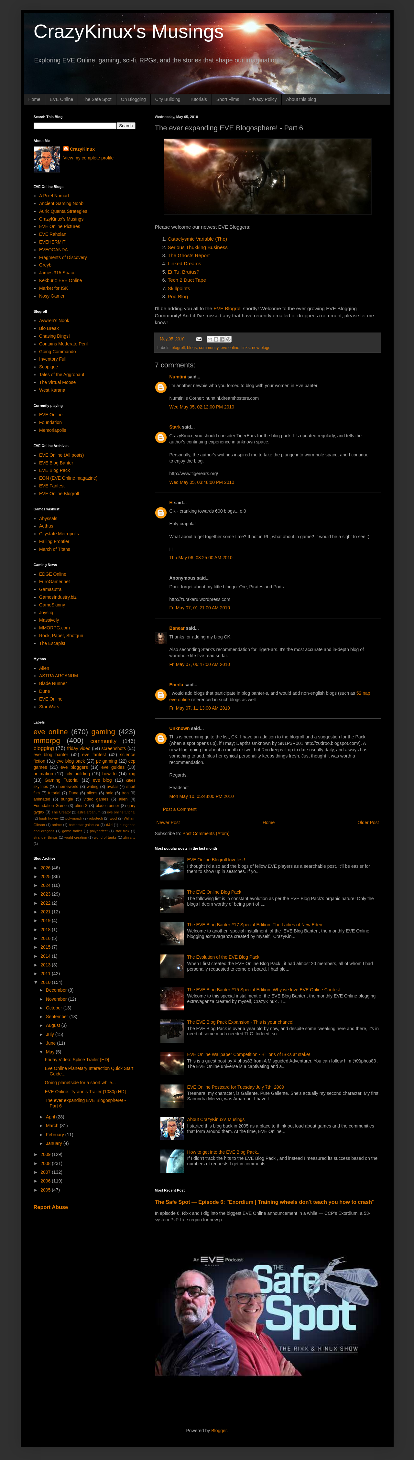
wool (113, 818)
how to (109, 773)
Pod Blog (178, 296)
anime (56, 825)
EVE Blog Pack (54, 470)
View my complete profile (88, 157)
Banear (177, 628)
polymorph (73, 818)
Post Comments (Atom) (205, 833)
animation (43, 773)
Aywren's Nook (54, 320)
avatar (112, 786)
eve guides (113, 767)
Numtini (177, 376)
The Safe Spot (97, 99)
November (57, 999)
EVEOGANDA (53, 249)
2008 (46, 1163)
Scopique (48, 366)
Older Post (368, 822)
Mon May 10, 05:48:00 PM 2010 (201, 796)
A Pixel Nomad (54, 195)
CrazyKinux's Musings (129, 31)
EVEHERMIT (52, 242)
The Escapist (52, 643)
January (54, 1143)
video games (96, 799)
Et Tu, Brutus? (184, 272)
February (55, 1134)
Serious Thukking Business (198, 247)
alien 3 (81, 805)
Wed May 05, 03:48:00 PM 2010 (201, 482)
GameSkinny (52, 604)
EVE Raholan (52, 234)
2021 (46, 911)
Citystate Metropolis (59, 533)
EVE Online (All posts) (61, 455)
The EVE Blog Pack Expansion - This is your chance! (240, 1022)
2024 (46, 885)
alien (123, 799)
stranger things (46, 837)
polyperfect (99, 831)
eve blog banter (51, 754)
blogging (44, 748)
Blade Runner (53, 683)
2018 (46, 929)
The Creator (61, 812)
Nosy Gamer (52, 296)
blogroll (178, 347)
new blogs (261, 347)
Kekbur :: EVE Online (60, 280)
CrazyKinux (82, 149)
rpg (132, 773)
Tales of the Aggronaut (61, 374)
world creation (75, 837)
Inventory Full (52, 359)
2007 (46, 1172)
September (57, 1016)
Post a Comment (180, 809)
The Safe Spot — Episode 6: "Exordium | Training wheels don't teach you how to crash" (265, 1202)
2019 (46, 920)
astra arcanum (89, 812)
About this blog (301, 99)
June (51, 1043)
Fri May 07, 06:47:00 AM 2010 (199, 664)
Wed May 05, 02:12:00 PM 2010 (201, 406)
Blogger (218, 1430)
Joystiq (46, 612)
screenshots (114, 748)
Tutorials (198, 99)
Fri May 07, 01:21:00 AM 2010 (199, 607)
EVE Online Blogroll (59, 493)
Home (34, 99)
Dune (44, 691)
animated (42, 799)
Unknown (179, 728)
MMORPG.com (54, 627)
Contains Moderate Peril (63, 343)
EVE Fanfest (52, 485)
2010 (46, 982)
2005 (46, 1190)
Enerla (176, 684)
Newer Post (168, 822)
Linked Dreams (185, 263)
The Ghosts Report (189, 255)
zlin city (129, 837)
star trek (122, 831)
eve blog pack (70, 761)
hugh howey (49, 818)
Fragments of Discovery (63, 257)
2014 (46, 956)
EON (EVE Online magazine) (68, 478)
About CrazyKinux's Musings (216, 1119)
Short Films (227, 99)
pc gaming (106, 761)
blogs (192, 347)
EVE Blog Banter (56, 462)
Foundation (50, 422)
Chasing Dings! (54, 336)
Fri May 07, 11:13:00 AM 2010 (199, 708)
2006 (46, 1180)
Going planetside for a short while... (80, 1082)
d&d (109, 825)
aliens (92, 793)
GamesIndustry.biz (58, 597)
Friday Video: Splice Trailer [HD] (77, 1059)
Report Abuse (51, 1207)
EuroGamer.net (54, 581)
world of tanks (105, 837)
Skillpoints (179, 288)
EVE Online (61, 99)
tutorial (54, 793)
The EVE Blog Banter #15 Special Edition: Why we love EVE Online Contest (263, 989)
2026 (46, 867)
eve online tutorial (121, 812)
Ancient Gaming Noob (61, 203)
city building (77, 773)
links (246, 347)
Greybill (46, 264)
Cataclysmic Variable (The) (197, 239)
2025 (46, 876)
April (51, 1116)
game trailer (72, 831)
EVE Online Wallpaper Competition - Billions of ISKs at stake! (248, 1054)
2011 (46, 973)
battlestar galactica (84, 825)
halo (110, 793)
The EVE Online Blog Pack (214, 892)
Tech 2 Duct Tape (187, 280)
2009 (46, 1154)
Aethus (46, 525)
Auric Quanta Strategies (63, 211)
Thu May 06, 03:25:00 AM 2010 (201, 557)
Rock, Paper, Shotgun (61, 635)
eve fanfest (94, 754)
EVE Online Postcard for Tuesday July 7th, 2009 (235, 1087)
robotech (96, 818)
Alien (44, 668)
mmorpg (47, 740)
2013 (46, 964)
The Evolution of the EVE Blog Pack (223, 957)
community (208, 347)
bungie (67, 799)
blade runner (107, 805)
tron (125, 793)
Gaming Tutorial (62, 780)
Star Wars (49, 706)
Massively (49, 620)
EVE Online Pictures (59, 226)
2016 (46, 938)
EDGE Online (52, 574)
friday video (78, 748)
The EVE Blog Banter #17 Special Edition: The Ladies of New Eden (254, 924)
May (51, 1051)
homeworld (69, 786)
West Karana (52, 390)
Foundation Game (50, 805)
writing (92, 786)
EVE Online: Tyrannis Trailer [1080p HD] (85, 1091)
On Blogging (133, 99)
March (53, 1125)
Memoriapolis (52, 430)
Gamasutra (50, 589)
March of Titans (54, 549)
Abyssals (48, 518)
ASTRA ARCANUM (58, 675)
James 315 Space (57, 272)
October (54, 1007)
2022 (46, 903)
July (50, 1034)
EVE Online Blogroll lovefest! (216, 859)
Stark (175, 427)
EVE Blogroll (227, 308)
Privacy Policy (263, 99)
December (57, 990)
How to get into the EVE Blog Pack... (224, 1152)
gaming (103, 732)
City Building (167, 99)
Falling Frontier (54, 541)
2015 (46, 947)
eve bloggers (74, 767)
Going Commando (57, 351)
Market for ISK (53, 288)
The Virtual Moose (57, 382)
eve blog (102, 780)
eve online (230, 347)
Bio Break (49, 328)
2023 (46, 894)
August (53, 1025)
